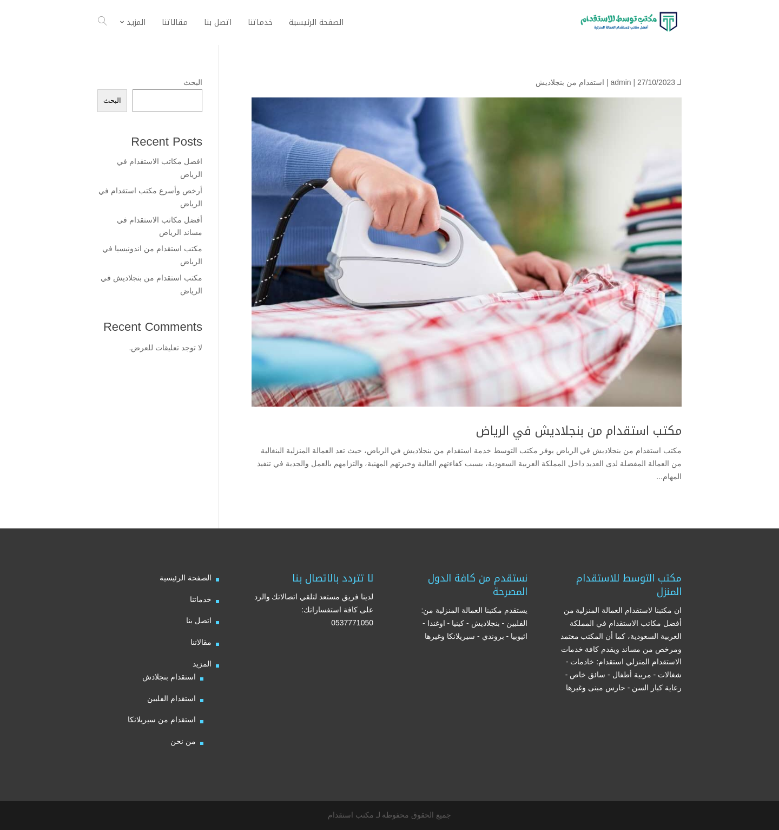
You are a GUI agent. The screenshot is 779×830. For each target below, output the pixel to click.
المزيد (202, 663)
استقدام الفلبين (171, 698)
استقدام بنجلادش (169, 676)
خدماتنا (201, 599)
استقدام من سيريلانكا (162, 719)
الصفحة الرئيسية (186, 577)
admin (620, 82)
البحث (192, 82)
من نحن (183, 741)
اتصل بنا (199, 620)
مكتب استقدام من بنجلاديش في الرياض (579, 431)
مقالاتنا (201, 642)
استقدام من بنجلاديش (570, 82)
